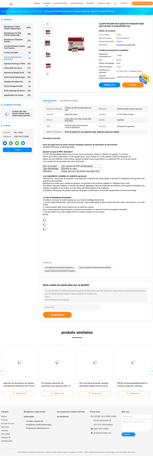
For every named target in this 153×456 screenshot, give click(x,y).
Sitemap (4, 430)
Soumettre (57, 314)
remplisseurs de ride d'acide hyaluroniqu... (17, 34)
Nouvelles (5, 427)
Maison (4, 416)
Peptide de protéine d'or (17, 81)
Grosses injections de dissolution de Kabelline (95, 267)
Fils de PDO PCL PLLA (17, 68)
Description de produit (69, 101)
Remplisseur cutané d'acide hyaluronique (17, 28)
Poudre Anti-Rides (17, 52)
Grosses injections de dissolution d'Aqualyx (59, 271)
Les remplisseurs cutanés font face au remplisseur (71, 414)
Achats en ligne (104, 3)
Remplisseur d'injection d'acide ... (17, 41)
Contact (17, 150)
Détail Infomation (50, 101)
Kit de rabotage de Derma (17, 90)
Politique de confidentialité (6, 439)
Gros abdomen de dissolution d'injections (59, 267)
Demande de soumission (142, 3)
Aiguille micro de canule (17, 95)
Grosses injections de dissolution (17, 58)
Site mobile (5, 434)
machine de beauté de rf (17, 72)
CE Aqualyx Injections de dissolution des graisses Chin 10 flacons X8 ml (55, 386)
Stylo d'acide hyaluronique (17, 77)
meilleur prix (109, 85)
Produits (4, 420)
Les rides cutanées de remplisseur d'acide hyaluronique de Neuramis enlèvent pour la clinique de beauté (39, 425)
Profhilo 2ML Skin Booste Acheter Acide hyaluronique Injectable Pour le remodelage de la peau (21, 113)
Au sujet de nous (7, 423)
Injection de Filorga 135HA (17, 63)
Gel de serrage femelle (17, 86)
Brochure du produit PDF (125, 45)
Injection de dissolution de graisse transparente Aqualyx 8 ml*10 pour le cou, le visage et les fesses (19, 386)
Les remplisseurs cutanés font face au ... (17, 47)
